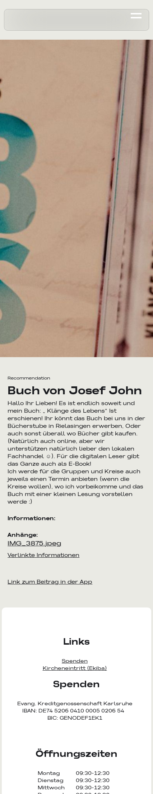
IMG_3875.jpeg (34, 543)
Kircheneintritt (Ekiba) (75, 668)
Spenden (75, 661)
